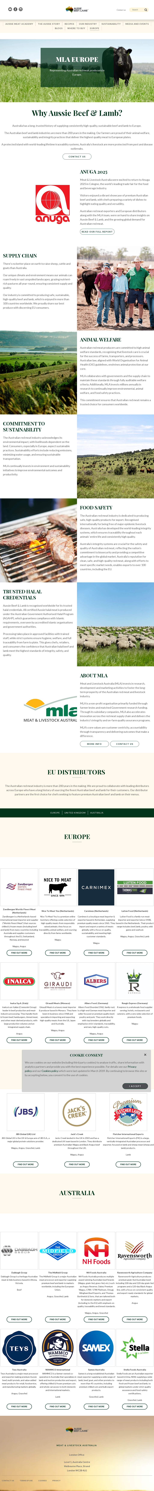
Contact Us (77, 156)
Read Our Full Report (97, 231)
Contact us (121, 10)
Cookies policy (50, 1071)
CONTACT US (124, 744)
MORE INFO (94, 744)
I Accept (135, 1086)
